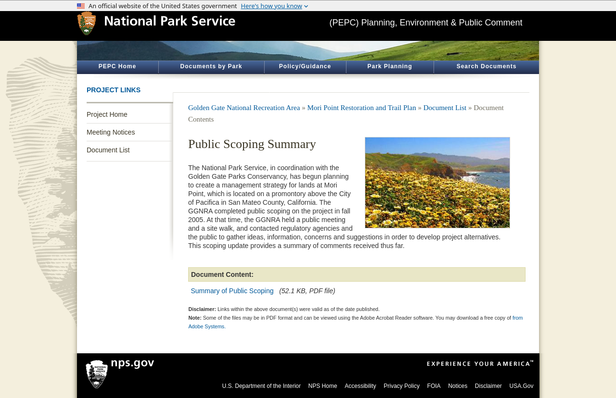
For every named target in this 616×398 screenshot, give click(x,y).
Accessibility (360, 386)
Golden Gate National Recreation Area (244, 108)
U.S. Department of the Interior (261, 386)
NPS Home (322, 386)
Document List (108, 150)
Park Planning (389, 66)
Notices (457, 386)
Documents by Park (211, 66)
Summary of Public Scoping (232, 291)
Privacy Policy (402, 386)
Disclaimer (488, 386)
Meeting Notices (111, 132)
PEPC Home (117, 66)
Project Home (107, 114)
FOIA (434, 386)
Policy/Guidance (305, 66)
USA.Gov (521, 386)
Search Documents (487, 66)
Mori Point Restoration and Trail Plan (361, 108)
